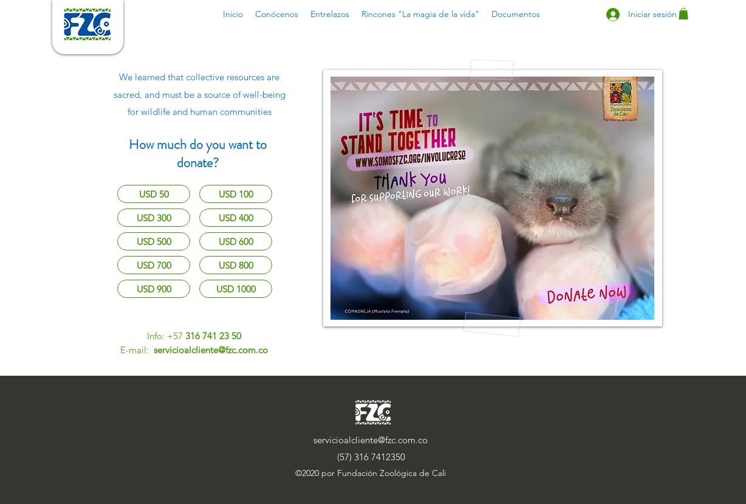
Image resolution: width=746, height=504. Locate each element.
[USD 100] (235, 194)
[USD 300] (153, 218)
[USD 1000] (235, 289)
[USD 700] (153, 265)
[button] (276, 14)
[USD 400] (235, 218)
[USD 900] (153, 289)
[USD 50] (153, 194)
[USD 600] (235, 241)
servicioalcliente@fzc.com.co (211, 350)
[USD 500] (153, 241)
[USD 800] (235, 265)
